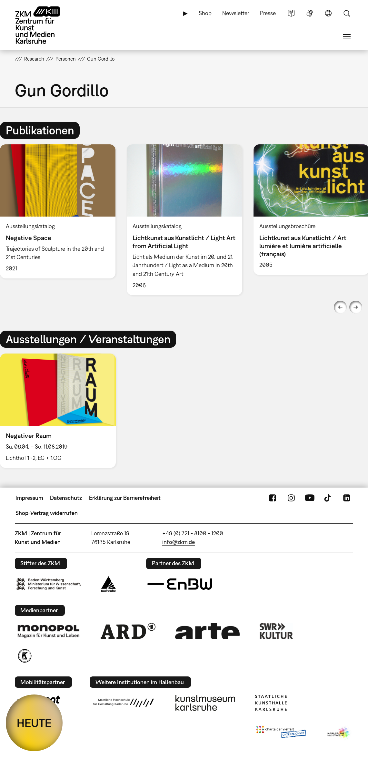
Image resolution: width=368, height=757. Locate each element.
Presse (268, 13)
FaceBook (272, 497)
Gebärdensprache (309, 13)
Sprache (328, 13)
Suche (346, 13)
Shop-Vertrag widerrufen (46, 513)
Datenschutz (66, 497)
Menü (346, 36)
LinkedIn (346, 497)
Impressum (29, 497)
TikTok (328, 497)
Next (355, 307)
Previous (340, 307)
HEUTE (34, 722)
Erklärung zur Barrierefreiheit (125, 497)
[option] (184, 219)
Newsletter (235, 13)
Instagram (291, 497)
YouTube (309, 497)
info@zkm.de (178, 542)
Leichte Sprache (291, 13)
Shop (205, 13)
